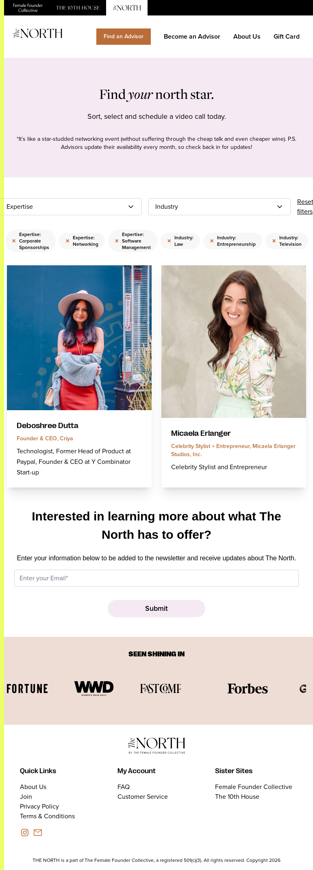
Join (26, 796)
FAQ (123, 786)
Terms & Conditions (47, 816)
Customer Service (142, 796)
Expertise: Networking (81, 241)
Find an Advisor (123, 36)
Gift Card (287, 36)
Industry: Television (287, 241)
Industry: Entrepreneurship (233, 241)
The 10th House (237, 796)
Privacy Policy (39, 806)
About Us (247, 36)
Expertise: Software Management (133, 241)
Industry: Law (180, 241)
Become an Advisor (192, 36)
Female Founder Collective (253, 786)
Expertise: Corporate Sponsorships (30, 241)
